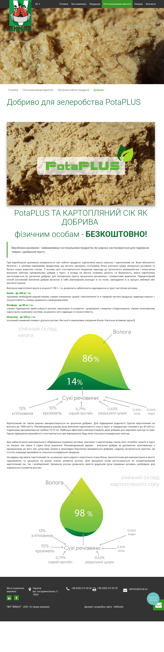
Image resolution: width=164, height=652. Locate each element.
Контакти (151, 4)
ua (38, 4)
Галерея (138, 4)
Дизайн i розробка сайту (98, 606)
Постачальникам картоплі (117, 4)
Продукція (95, 4)
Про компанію (78, 4)
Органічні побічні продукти (73, 90)
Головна (63, 4)
